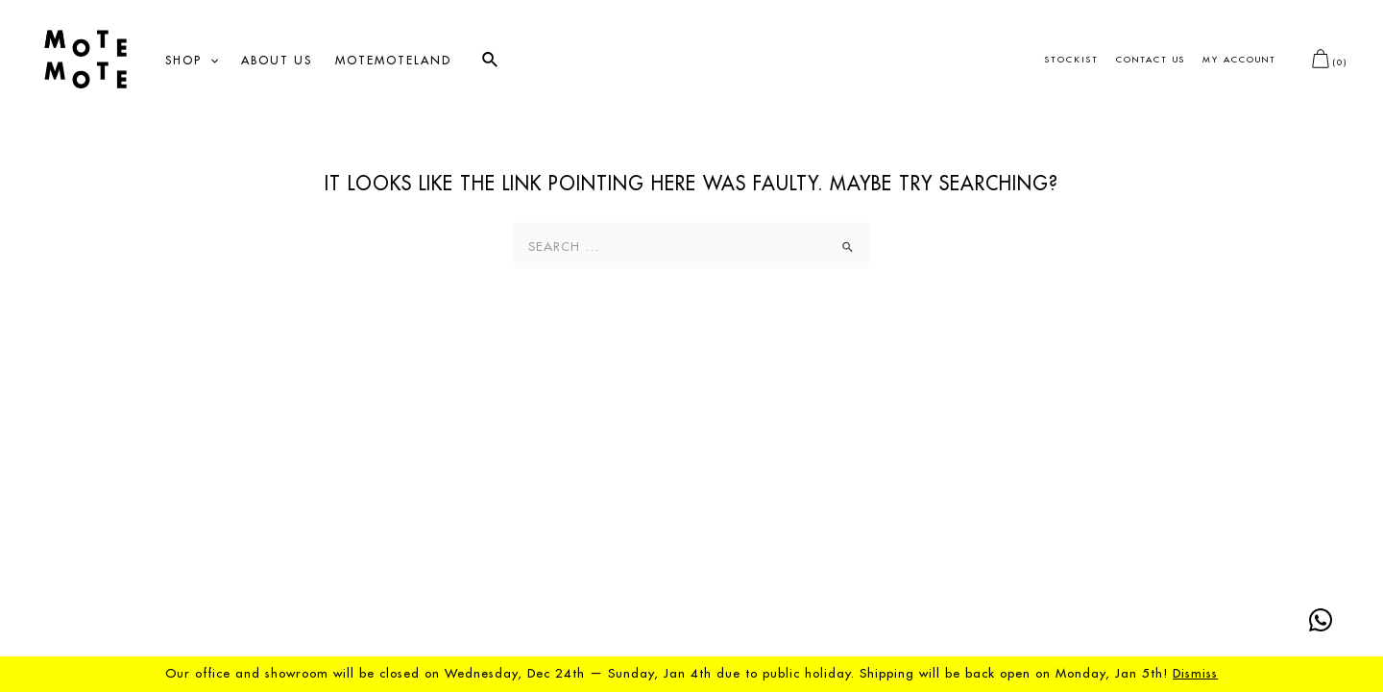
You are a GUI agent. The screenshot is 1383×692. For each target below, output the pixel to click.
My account (1239, 60)
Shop (191, 61)
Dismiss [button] (1195, 673)
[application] (210, 61)
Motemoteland (393, 60)
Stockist (1072, 60)
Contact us (1150, 60)
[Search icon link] (490, 60)
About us (276, 60)
